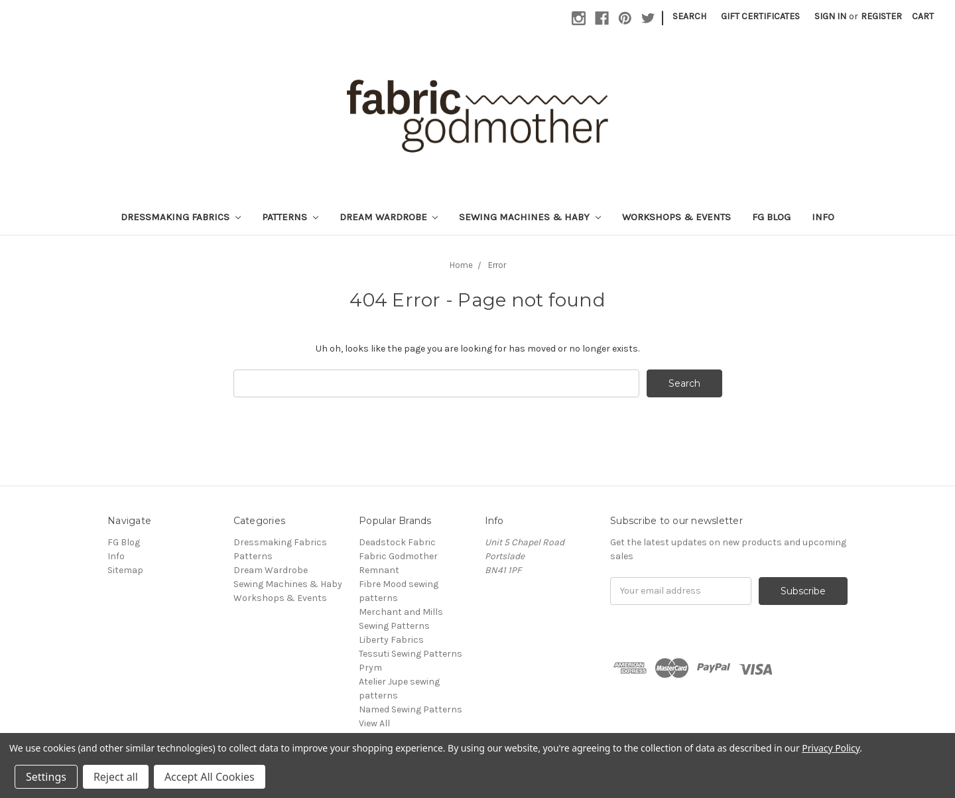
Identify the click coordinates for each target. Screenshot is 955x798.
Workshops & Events (676, 217)
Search (689, 16)
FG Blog (771, 217)
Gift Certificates (760, 16)
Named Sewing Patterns (410, 709)
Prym (370, 667)
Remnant (379, 570)
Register (881, 16)
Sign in (830, 16)
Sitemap (125, 570)
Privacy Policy (831, 748)
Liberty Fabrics (391, 639)
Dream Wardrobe (389, 217)
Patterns (290, 217)
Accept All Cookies (209, 776)
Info (823, 217)
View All (374, 723)
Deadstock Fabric (397, 542)
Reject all (116, 776)
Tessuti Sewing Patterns (410, 653)
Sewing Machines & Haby (530, 217)
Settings (46, 776)
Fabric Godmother (398, 556)
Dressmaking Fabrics (181, 217)
